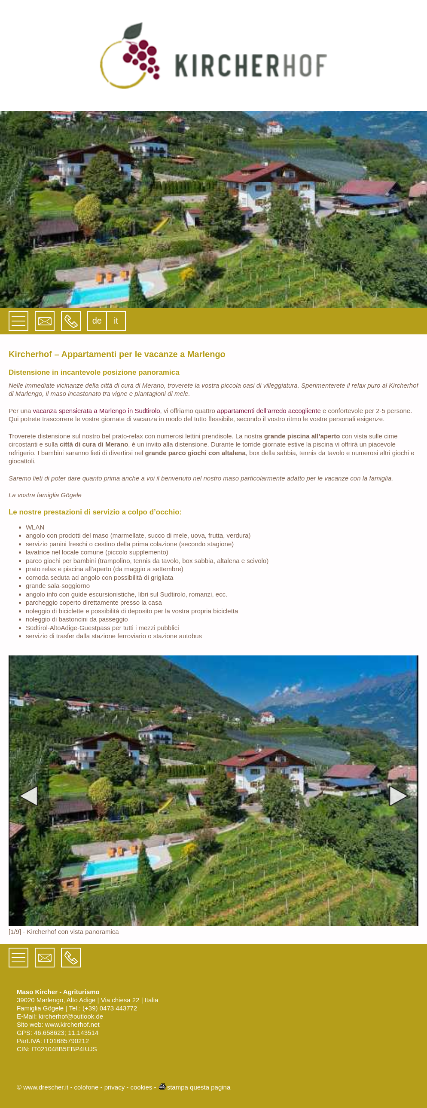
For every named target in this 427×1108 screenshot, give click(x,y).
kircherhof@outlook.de (71, 1016)
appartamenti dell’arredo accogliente (269, 410)
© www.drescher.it (42, 1087)
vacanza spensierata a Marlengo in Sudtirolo (96, 410)
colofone (86, 1087)
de (97, 320)
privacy (114, 1087)
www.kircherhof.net (72, 1024)
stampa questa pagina (194, 1087)
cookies (141, 1087)
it (116, 320)
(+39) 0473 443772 (109, 1008)
